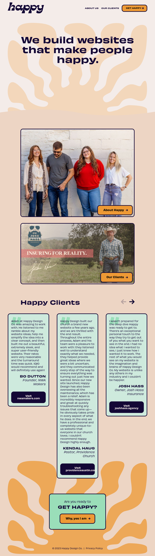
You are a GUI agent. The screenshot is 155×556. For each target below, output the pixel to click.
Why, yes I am (76, 518)
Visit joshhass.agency (127, 407)
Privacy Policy (94, 548)
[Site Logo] (26, 8)
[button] (123, 302)
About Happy (113, 210)
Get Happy (133, 8)
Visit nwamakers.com (28, 397)
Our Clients (110, 8)
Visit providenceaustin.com (80, 469)
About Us (92, 8)
